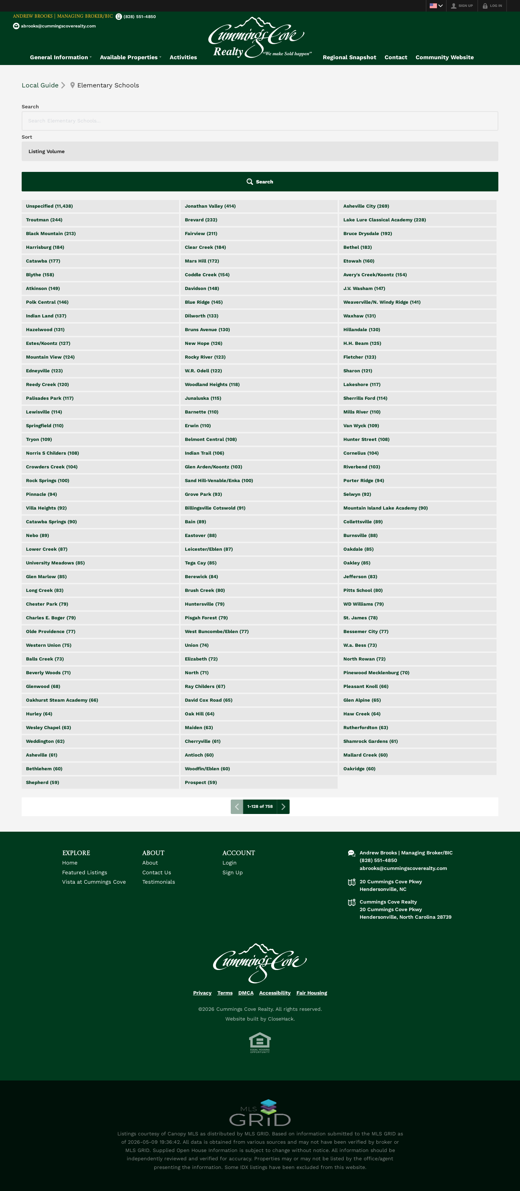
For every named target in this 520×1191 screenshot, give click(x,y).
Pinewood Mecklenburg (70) (376, 612)
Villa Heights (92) (46, 447)
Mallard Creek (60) (365, 694)
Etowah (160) (358, 200)
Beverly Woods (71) (48, 612)
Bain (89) (195, 461)
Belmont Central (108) (211, 378)
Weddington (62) (45, 680)
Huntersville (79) (205, 543)
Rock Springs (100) (47, 420)
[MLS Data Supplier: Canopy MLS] (260, 1052)
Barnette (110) (201, 351)
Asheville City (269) (366, 145)
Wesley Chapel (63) (48, 667)
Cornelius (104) (361, 392)
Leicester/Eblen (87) (209, 488)
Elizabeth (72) (201, 598)
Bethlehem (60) (44, 708)
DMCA (246, 932)
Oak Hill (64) (199, 653)
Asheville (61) (41, 694)
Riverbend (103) (361, 406)
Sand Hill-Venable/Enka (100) (219, 420)
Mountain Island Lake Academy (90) (385, 447)
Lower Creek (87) (47, 488)
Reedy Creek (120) (47, 323)
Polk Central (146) (47, 241)
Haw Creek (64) (362, 653)
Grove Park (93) (203, 433)
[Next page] (283, 746)
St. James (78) (360, 557)
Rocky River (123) (205, 296)
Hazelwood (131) (45, 269)
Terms (225, 932)
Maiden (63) (199, 667)
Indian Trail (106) (204, 392)
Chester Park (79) (47, 543)
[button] (477, 121)
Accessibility (275, 932)
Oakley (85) (356, 502)
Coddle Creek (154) (207, 214)
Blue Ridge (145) (204, 241)
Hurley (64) (39, 653)
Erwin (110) (198, 365)
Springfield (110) (45, 365)
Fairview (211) (201, 173)
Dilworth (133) (201, 255)
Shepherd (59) (42, 721)
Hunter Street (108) (366, 378)
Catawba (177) (43, 200)
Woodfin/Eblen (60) (207, 708)
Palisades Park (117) (50, 337)
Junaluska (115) (203, 337)
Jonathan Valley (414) (210, 145)
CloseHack (281, 958)
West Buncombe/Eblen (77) (217, 570)
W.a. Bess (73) (360, 584)
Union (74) (197, 584)
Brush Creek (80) (205, 529)
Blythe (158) (40, 214)
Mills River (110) (362, 351)
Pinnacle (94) (41, 433)
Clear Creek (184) (205, 186)
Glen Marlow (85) (46, 516)
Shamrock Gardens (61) (370, 680)
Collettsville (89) (363, 461)
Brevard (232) (201, 159)
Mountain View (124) (50, 296)
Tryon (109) (39, 378)
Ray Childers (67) (205, 625)
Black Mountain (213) (51, 173)
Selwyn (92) (357, 433)
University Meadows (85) (55, 502)
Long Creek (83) (45, 529)
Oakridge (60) (359, 708)
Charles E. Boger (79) (51, 557)
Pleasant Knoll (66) (366, 625)
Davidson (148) (202, 227)
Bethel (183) (357, 186)
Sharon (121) (357, 310)
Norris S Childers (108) (52, 392)
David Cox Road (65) (209, 639)
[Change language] (435, 6)
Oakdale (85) (358, 488)
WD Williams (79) (363, 543)
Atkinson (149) (43, 227)
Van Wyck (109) (361, 365)
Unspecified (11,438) (49, 145)
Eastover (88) (201, 474)
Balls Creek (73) (45, 598)
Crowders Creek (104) (52, 406)
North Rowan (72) (364, 598)
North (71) (197, 612)
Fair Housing (311, 932)
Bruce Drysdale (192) (367, 173)
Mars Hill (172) (202, 200)
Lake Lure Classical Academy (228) (384, 159)
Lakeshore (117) (362, 323)
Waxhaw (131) (359, 255)
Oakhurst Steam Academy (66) (62, 639)
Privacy (202, 932)
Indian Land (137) (46, 255)
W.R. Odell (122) (203, 310)
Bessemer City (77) (366, 570)
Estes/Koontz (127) (48, 282)
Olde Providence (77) (50, 570)
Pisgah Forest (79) (206, 557)
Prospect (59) (201, 721)
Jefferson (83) (360, 516)
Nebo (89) (37, 474)
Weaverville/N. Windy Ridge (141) (382, 241)
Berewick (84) (201, 516)
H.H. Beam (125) (362, 282)
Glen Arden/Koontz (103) (213, 406)
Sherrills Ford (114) (365, 337)
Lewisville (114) (44, 351)
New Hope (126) (203, 282)
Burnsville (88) (360, 474)
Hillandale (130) (361, 269)
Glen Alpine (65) (362, 639)
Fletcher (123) (359, 296)
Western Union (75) (49, 584)
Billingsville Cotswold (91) (215, 447)
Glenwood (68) (43, 625)
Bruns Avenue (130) (207, 269)
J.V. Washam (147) (364, 227)
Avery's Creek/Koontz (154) (375, 214)
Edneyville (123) (44, 310)
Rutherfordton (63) (365, 667)
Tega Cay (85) (201, 502)
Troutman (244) (44, 159)
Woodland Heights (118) (212, 323)
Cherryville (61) (203, 680)
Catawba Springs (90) (51, 461)
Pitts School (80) (363, 529)
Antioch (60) (199, 694)
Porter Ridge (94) (363, 420)
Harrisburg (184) (45, 186)
